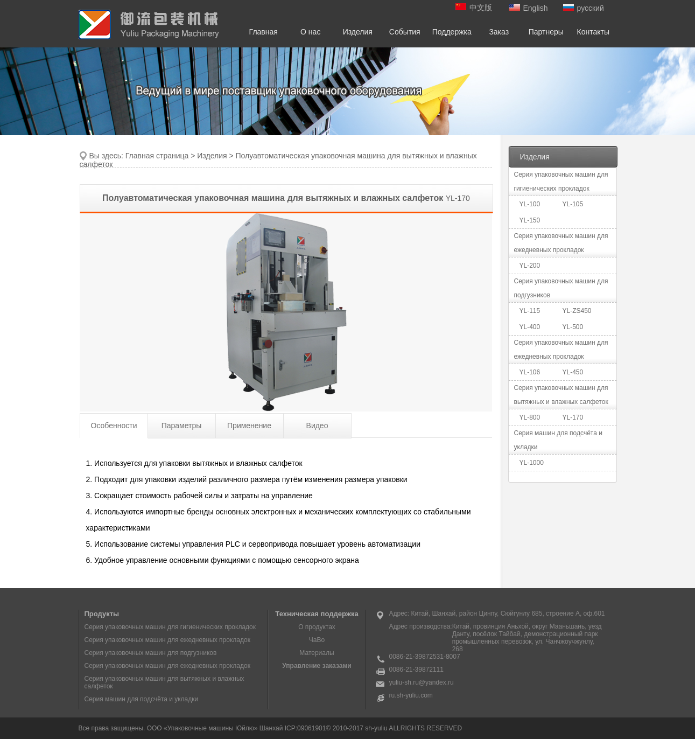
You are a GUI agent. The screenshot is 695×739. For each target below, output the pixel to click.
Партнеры (546, 31)
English (528, 8)
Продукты (102, 614)
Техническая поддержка (316, 614)
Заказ (499, 31)
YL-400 (530, 327)
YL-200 (530, 265)
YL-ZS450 (577, 311)
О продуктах (316, 627)
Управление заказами (316, 666)
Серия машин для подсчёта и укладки (142, 699)
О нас (310, 31)
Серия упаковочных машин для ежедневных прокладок (167, 640)
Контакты (593, 31)
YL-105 (573, 204)
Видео (317, 425)
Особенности (114, 425)
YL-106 (530, 372)
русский (583, 8)
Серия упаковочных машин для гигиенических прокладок (170, 627)
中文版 (473, 8)
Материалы (316, 653)
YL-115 (530, 311)
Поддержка (452, 31)
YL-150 (530, 220)
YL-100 (530, 204)
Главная (263, 31)
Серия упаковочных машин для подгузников (151, 653)
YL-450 (573, 372)
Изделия (358, 31)
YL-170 (573, 417)
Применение (249, 425)
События (404, 31)
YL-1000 (532, 462)
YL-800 (530, 417)
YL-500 (573, 327)
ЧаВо (317, 640)
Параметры (182, 425)
